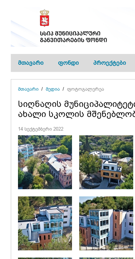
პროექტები (109, 63)
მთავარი (31, 63)
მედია (53, 89)
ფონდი (68, 63)
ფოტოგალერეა (85, 89)
